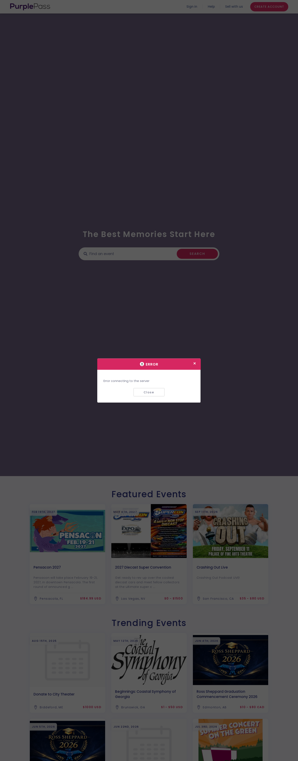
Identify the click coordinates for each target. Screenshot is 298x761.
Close (149, 392)
